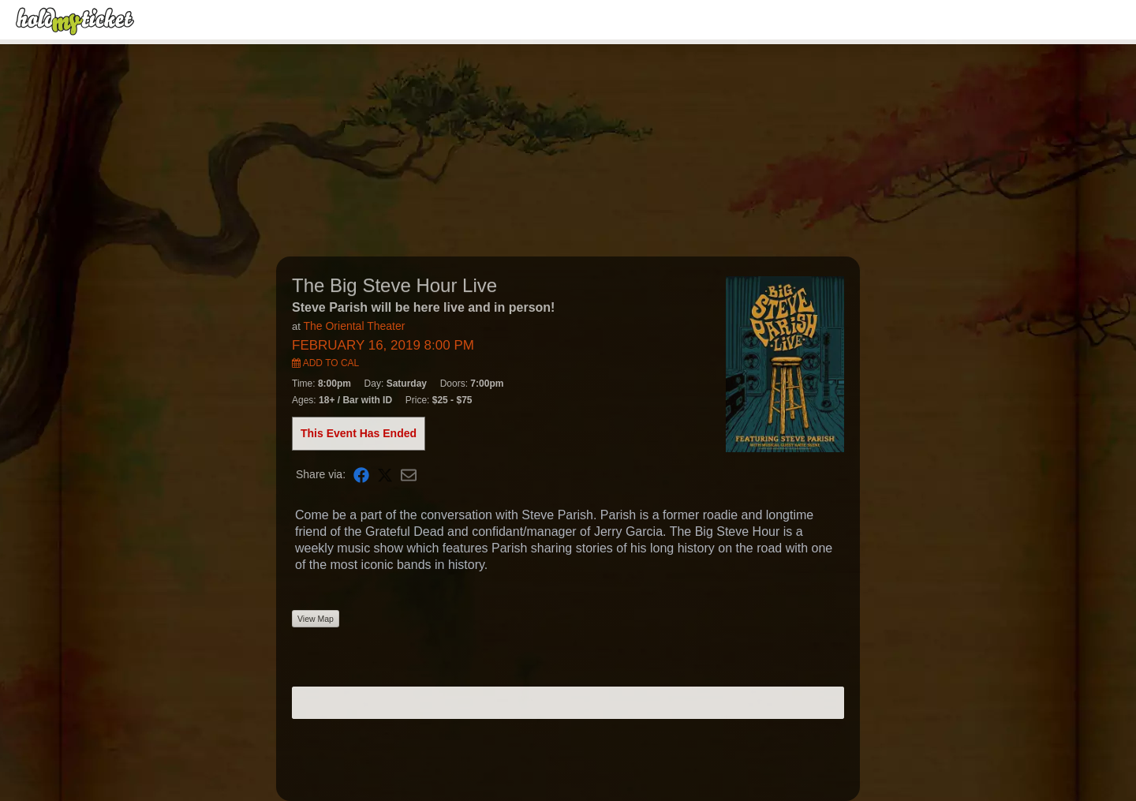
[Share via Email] (409, 474)
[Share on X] (385, 474)
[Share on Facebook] (361, 474)
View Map (315, 618)
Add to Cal (325, 363)
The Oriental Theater (354, 326)
